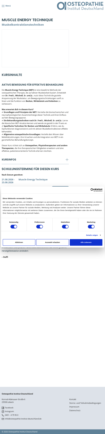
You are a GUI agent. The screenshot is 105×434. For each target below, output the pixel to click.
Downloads (11, 63)
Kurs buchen (60, 307)
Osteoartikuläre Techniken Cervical (21, 336)
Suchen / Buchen (11, 122)
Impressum (74, 406)
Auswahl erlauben (52, 242)
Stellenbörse (12, 112)
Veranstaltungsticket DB (17, 83)
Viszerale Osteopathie (16, 25)
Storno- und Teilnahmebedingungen (85, 403)
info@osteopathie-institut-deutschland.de (21, 418)
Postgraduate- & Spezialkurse (20, 44)
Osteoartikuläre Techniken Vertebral (21, 331)
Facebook (7, 407)
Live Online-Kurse (14, 39)
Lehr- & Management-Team (18, 102)
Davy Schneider (32, 307)
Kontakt (72, 399)
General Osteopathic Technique (19, 344)
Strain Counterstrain (14, 340)
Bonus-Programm (14, 78)
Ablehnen (19, 242)
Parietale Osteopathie (16, 20)
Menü (6, 1)
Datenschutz (74, 410)
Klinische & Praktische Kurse (18, 29)
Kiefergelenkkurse (14, 49)
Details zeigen (92, 235)
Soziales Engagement (16, 117)
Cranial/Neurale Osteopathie (19, 15)
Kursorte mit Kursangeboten (19, 59)
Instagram (8, 411)
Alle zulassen (85, 242)
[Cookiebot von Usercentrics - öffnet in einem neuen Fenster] (92, 190)
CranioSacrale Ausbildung (18, 54)
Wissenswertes (13, 92)
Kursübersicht (13, 10)
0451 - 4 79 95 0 (10, 415)
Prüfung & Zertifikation (16, 34)
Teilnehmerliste (13, 107)
